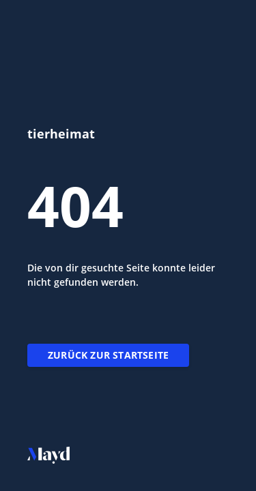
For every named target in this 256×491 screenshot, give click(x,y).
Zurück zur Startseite (108, 354)
